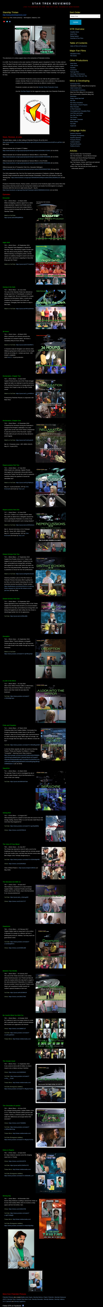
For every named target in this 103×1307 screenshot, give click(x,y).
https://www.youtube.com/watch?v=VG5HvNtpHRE (25, 859)
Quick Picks (73, 34)
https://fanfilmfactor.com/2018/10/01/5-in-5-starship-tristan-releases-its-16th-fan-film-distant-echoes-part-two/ (19, 588)
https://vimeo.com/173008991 (17, 1123)
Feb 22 (10, 357)
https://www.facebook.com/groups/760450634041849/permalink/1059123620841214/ (35, 177)
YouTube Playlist (25, 91)
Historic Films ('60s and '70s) (78, 76)
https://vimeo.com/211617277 (17, 901)
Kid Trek (72, 100)
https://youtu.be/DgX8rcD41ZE (25, 574)
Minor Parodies (74, 107)
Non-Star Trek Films (76, 115)
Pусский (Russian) (75, 144)
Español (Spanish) (75, 137)
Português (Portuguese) (77, 135)
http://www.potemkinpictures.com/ (14, 15)
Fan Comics (73, 117)
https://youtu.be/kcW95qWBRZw (13, 217)
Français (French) (75, 139)
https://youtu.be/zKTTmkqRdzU (25, 264)
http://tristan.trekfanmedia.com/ (22, 1039)
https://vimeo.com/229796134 (17, 830)
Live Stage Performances (77, 74)
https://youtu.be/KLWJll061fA (18, 992)
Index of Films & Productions (78, 46)
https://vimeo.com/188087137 (17, 1028)
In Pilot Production (75, 109)
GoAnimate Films (75, 84)
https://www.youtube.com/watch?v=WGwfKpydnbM (25, 745)
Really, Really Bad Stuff (77, 98)
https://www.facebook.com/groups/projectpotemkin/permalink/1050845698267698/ (26, 169)
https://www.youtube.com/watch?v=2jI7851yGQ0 (18, 654)
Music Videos (74, 121)
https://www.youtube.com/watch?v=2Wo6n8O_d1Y (19, 1175)
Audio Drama (74, 65)
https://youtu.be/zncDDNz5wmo (25, 525)
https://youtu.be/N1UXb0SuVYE (19, 1165)
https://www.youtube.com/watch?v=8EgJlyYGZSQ (18, 1089)
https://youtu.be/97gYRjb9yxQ (24, 482)
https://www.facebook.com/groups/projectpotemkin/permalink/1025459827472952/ (26, 150)
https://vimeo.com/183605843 (17, 1072)
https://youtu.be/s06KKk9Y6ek (19, 781)
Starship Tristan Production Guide (48, 87)
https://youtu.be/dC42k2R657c (25, 345)
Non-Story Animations (76, 102)
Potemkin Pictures (8, 1297)
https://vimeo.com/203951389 (17, 948)
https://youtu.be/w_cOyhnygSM (19, 897)
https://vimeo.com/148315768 (17, 1209)
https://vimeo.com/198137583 (17, 996)
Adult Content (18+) (76, 88)
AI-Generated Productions (77, 90)
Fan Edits (73, 123)
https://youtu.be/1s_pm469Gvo (25, 393)
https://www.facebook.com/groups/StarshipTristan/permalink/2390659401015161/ (26, 190)
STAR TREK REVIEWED (51, 3)
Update (75, 22)
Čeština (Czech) (75, 146)
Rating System (74, 36)
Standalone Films (75, 53)
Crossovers (73, 70)
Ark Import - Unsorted (76, 119)
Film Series (73, 55)
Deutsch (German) (75, 133)
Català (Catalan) (75, 142)
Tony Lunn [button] (22, 489)
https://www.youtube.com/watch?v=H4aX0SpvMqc (18, 1225)
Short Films (73, 63)
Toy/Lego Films (74, 72)
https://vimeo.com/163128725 (17, 1161)
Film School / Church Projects (78, 105)
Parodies (72, 67)
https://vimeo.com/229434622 (17, 863)
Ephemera (73, 96)
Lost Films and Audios (76, 113)
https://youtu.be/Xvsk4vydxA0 (24, 440)
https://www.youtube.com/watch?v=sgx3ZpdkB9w (24, 826)
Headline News (74, 32)
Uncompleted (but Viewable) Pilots (80, 111)
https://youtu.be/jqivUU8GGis (27, 868)
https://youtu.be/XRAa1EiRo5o (25, 308)
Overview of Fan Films (76, 38)
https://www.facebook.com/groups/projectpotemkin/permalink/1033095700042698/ (26, 157)
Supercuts (73, 126)
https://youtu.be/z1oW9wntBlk (18, 616)
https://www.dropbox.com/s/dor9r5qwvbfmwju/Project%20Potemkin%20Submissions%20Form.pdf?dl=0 (33, 142)
